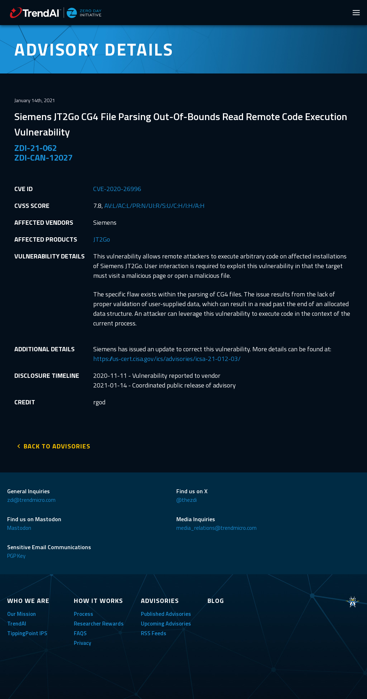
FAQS (80, 632)
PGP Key (16, 555)
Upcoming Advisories (166, 623)
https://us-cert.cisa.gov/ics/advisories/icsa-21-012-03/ (166, 358)
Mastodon (19, 527)
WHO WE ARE (28, 600)
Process (83, 613)
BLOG (216, 600)
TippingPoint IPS (27, 632)
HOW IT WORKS (98, 600)
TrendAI (16, 623)
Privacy (82, 642)
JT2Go (101, 239)
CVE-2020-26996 (117, 189)
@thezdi (186, 499)
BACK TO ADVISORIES (57, 445)
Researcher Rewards (99, 623)
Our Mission (21, 613)
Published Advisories (166, 613)
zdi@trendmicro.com (31, 499)
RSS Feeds (153, 632)
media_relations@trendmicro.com (216, 527)
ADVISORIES (160, 600)
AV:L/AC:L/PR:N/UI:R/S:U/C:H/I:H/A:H (154, 205)
